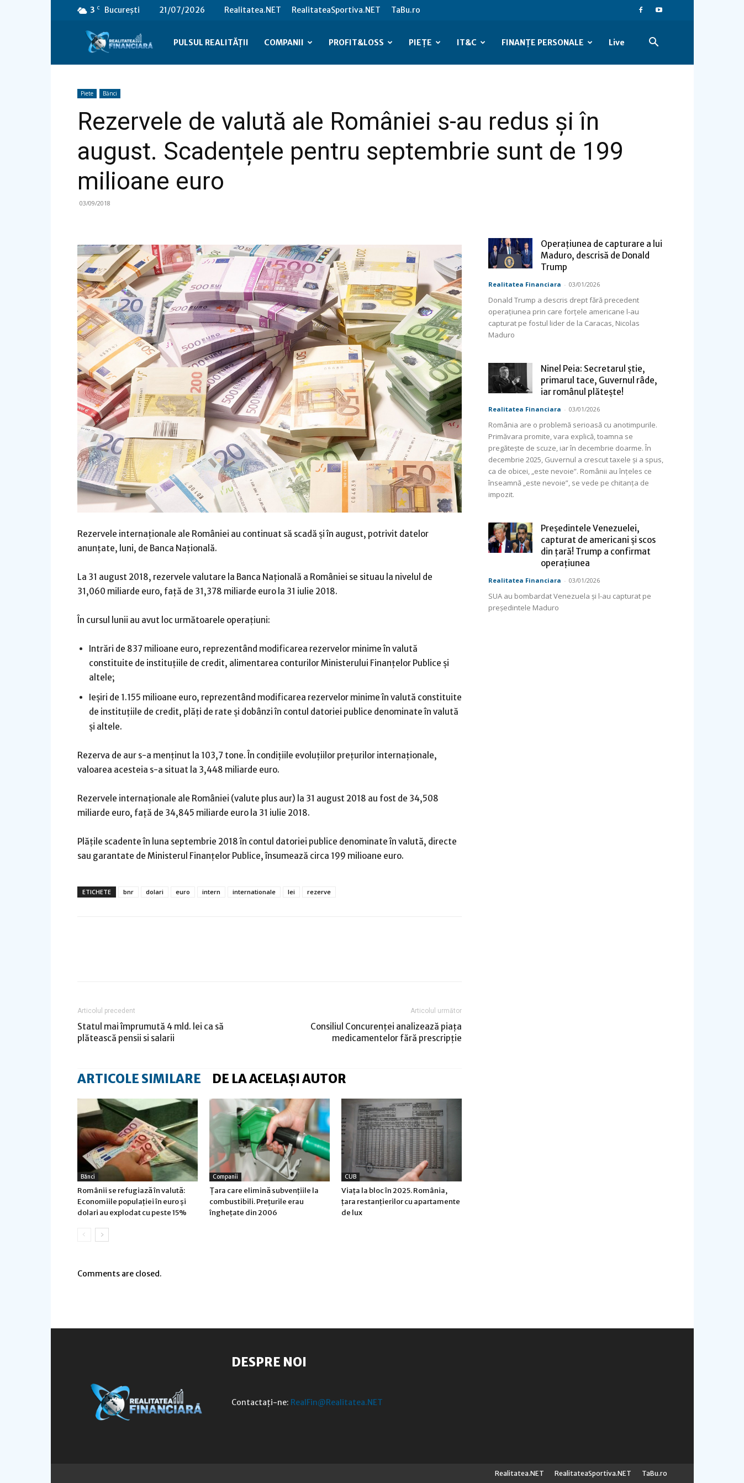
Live (617, 43)
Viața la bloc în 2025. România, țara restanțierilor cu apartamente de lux (400, 1201)
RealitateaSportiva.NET (336, 10)
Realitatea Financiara (524, 284)
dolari (154, 892)
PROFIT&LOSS (361, 43)
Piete (87, 93)
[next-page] (102, 1235)
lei (291, 892)
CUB (350, 1176)
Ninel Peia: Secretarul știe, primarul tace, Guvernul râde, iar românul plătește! (599, 380)
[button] (654, 43)
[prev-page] (84, 1235)
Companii (225, 1176)
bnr (128, 892)
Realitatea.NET (252, 10)
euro (183, 892)
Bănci (110, 93)
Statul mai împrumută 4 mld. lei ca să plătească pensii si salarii (150, 1032)
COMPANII (288, 43)
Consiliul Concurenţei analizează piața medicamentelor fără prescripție (386, 1032)
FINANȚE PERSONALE (547, 43)
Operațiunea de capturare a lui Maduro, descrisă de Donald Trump (601, 255)
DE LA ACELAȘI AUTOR (279, 1078)
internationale (254, 892)
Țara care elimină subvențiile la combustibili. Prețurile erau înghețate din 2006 (264, 1201)
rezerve (319, 892)
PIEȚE (425, 43)
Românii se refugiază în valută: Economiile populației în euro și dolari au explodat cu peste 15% (132, 1201)
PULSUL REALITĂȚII (211, 43)
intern (211, 892)
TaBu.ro (405, 10)
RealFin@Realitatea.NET (337, 1402)
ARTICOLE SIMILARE (139, 1078)
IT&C (471, 43)
